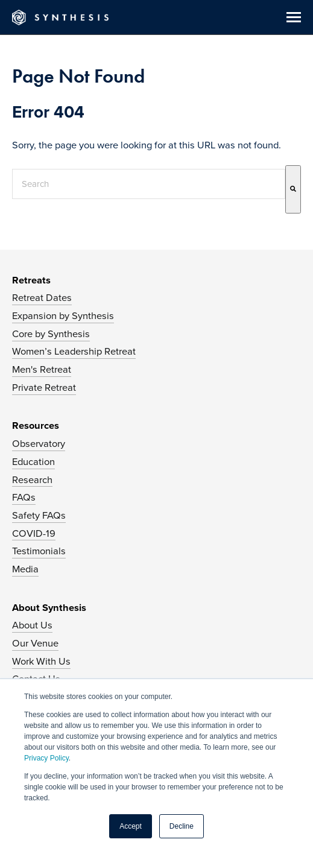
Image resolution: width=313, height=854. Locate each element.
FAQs (24, 498)
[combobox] (148, 184)
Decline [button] (181, 826)
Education (33, 462)
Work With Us (41, 662)
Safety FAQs (39, 516)
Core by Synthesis (51, 334)
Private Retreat (44, 388)
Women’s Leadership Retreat (74, 352)
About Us (32, 625)
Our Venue (35, 643)
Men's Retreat (41, 370)
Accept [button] (130, 826)
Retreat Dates (42, 298)
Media (25, 569)
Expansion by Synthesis (63, 316)
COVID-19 (33, 534)
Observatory (38, 444)
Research (32, 480)
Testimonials (39, 551)
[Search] (293, 189)
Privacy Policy (46, 758)
